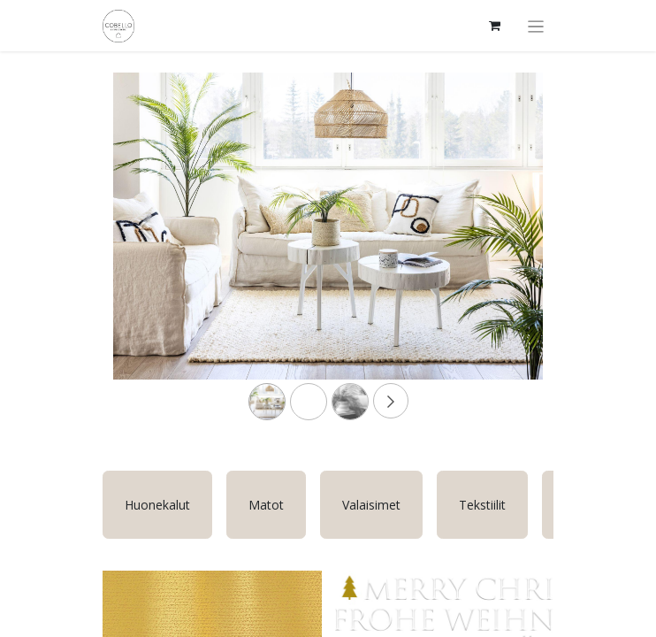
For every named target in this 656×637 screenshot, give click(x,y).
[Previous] (145, 254)
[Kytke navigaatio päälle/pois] (536, 25)
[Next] (510, 254)
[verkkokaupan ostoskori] (495, 26)
